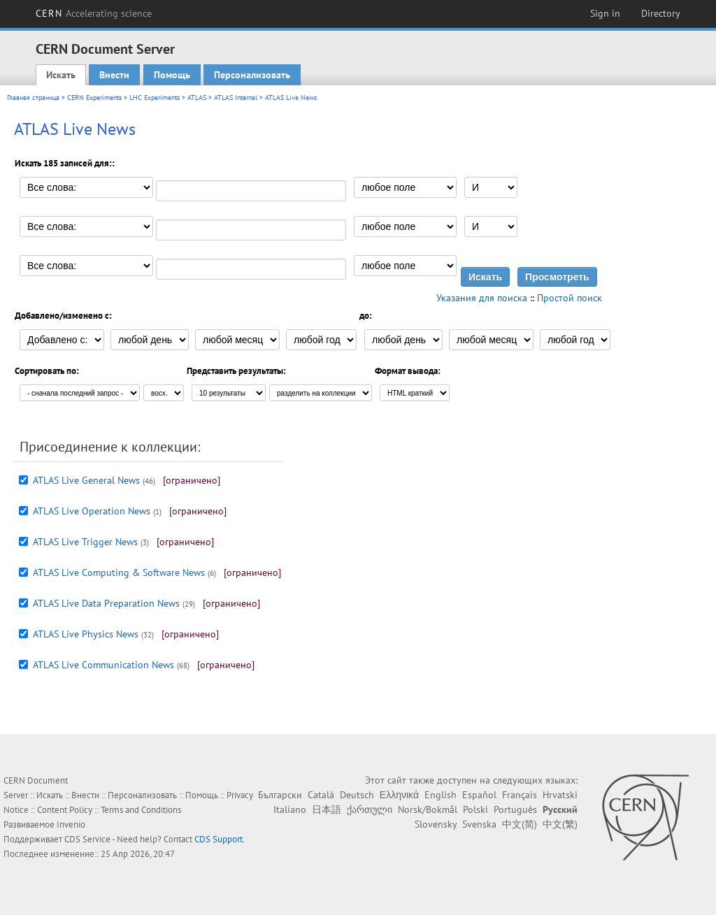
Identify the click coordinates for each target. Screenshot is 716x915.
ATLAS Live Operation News (91, 511)
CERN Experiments (94, 97)
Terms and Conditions (141, 810)
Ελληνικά (399, 794)
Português (515, 809)
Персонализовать (252, 75)
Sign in (605, 13)
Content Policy (64, 810)
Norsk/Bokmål (427, 809)
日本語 (326, 809)
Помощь (172, 75)
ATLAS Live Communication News (103, 664)
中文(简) (519, 824)
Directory (660, 13)
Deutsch (357, 794)
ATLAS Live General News (86, 480)
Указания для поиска (481, 297)
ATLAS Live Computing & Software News (119, 572)
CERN (94, 13)
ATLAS (196, 97)
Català (321, 794)
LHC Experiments (154, 97)
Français (519, 794)
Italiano (289, 809)
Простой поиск (569, 297)
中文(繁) (560, 824)
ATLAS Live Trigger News (85, 541)
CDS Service (87, 839)
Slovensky (436, 824)
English (440, 794)
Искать (61, 75)
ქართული (369, 809)
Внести (114, 75)
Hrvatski (560, 794)
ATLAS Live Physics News (85, 634)
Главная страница (33, 97)
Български (280, 794)
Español (479, 794)
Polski (475, 809)
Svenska (479, 824)
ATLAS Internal (235, 97)
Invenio (71, 824)
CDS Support (218, 839)
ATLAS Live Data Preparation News (106, 603)
